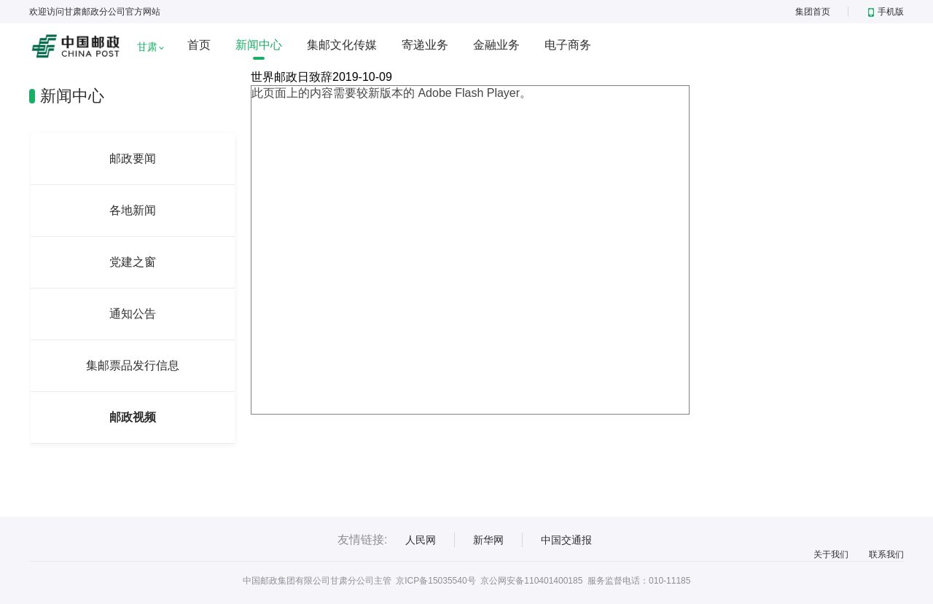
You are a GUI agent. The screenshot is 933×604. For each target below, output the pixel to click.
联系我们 (886, 554)
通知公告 (132, 313)
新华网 (488, 540)
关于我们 (830, 554)
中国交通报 (566, 540)
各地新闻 (132, 210)
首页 (199, 45)
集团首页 (812, 12)
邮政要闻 (132, 158)
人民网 (420, 540)
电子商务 (567, 45)
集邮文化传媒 (342, 45)
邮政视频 (132, 417)
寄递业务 (425, 45)
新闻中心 (258, 45)
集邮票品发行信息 (132, 365)
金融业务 (496, 45)
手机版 (886, 12)
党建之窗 (132, 262)
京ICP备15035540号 (435, 581)
